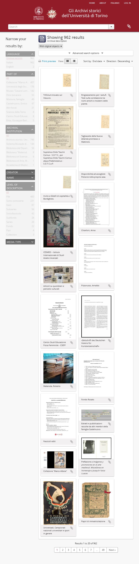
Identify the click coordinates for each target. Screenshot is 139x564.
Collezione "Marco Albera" (19, 83)
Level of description (15, 186)
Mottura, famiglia (15, 100)
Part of (12, 73)
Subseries (11, 210)
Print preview (47, 61)
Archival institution (14, 129)
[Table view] (74, 61)
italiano (115, 3)
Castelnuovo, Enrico (16, 104)
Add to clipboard (71, 95)
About (102, 3)
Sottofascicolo (13, 214)
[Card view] (67, 61)
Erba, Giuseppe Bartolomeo (20, 121)
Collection (11, 235)
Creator (12, 172)
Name (10, 177)
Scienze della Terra (16, 112)
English (10, 67)
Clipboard (129, 26)
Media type (14, 241)
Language (13, 53)
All (7, 78)
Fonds (9, 226)
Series (9, 222)
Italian (9, 63)
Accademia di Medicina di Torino (23, 165)
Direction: (112, 61)
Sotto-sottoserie (14, 201)
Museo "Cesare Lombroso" (20, 91)
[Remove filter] (61, 46)
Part (8, 231)
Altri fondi (11, 108)
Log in (127, 3)
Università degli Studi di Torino (22, 87)
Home (92, 3)
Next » (112, 549)
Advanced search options (86, 53)
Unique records (14, 58)
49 (103, 549)
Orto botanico (13, 95)
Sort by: (87, 61)
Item (8, 205)
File (8, 197)
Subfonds (11, 218)
